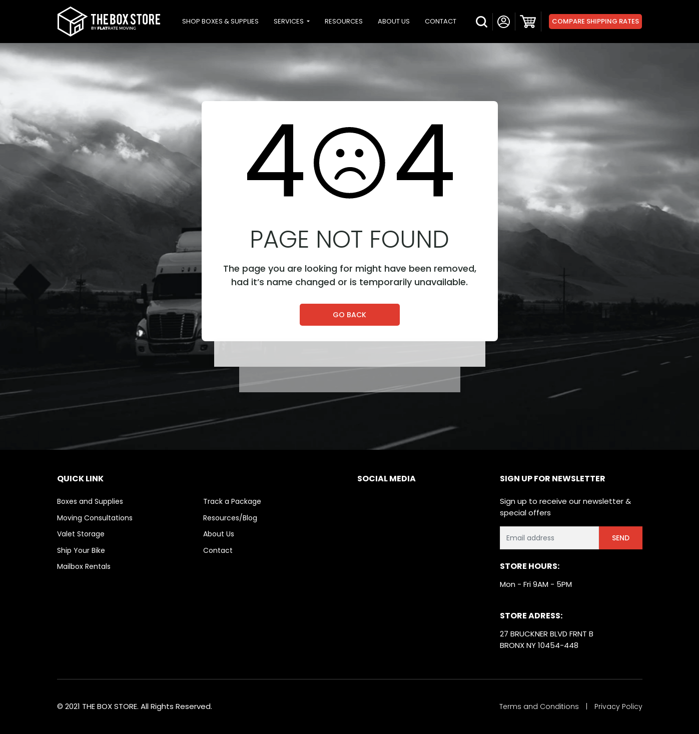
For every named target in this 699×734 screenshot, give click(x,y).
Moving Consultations (95, 518)
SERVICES (289, 21)
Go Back (349, 315)
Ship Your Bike (81, 550)
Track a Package (232, 501)
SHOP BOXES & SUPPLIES (220, 21)
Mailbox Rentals (84, 566)
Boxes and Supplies (90, 501)
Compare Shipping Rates (595, 21)
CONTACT (440, 21)
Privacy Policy (618, 706)
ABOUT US (394, 21)
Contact (218, 550)
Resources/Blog (230, 518)
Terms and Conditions (539, 706)
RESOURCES (344, 21)
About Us (218, 534)
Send (620, 538)
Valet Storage (81, 534)
